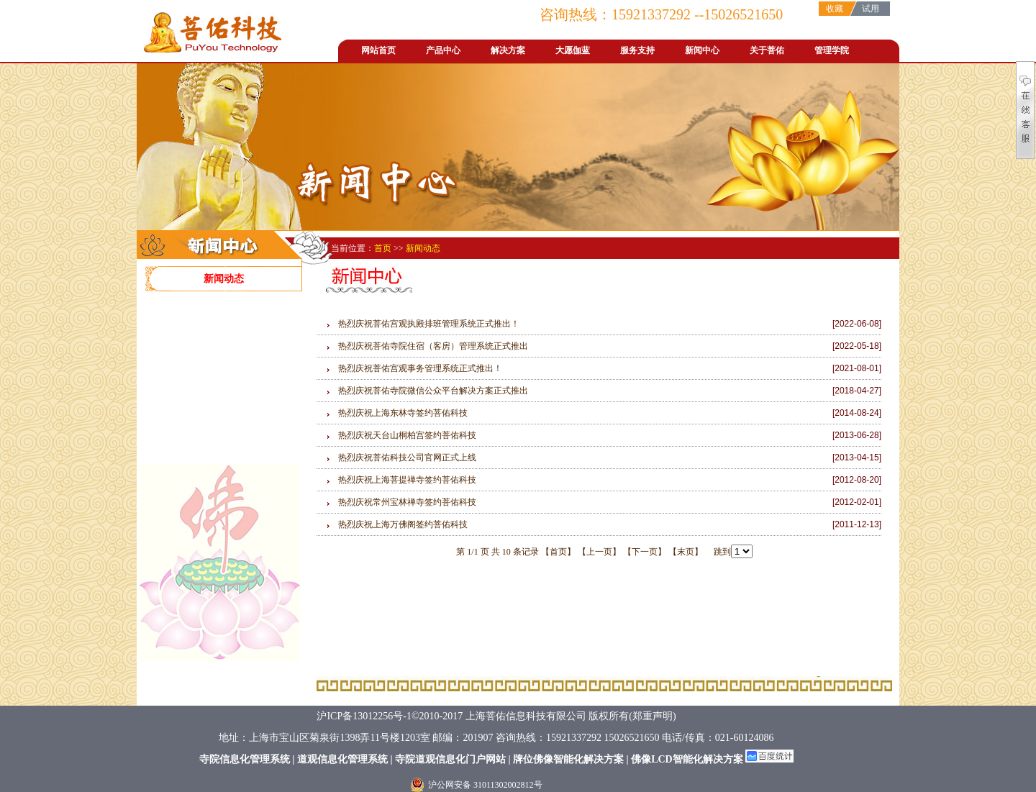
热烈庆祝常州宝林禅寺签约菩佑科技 (407, 502)
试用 (870, 9)
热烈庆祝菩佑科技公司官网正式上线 (407, 457)
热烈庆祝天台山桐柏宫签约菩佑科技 (407, 435)
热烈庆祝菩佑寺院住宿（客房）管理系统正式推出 (433, 346)
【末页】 (685, 552)
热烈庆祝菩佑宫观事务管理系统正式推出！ (420, 368)
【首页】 (558, 552)
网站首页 (378, 50)
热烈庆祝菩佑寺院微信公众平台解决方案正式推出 (433, 391)
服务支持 (637, 50)
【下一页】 (644, 552)
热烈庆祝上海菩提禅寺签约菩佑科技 (407, 480)
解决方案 (508, 50)
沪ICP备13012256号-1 (364, 716)
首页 (384, 248)
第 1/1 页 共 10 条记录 (498, 552)
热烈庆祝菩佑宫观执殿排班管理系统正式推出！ (428, 324)
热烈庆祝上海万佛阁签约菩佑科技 (403, 524)
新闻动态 (224, 278)
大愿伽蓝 (572, 50)
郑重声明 (652, 716)
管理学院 (831, 50)
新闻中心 (702, 50)
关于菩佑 (767, 50)
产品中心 (443, 50)
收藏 (834, 9)
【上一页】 (599, 552)
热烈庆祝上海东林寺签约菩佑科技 (403, 413)
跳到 (729, 552)
